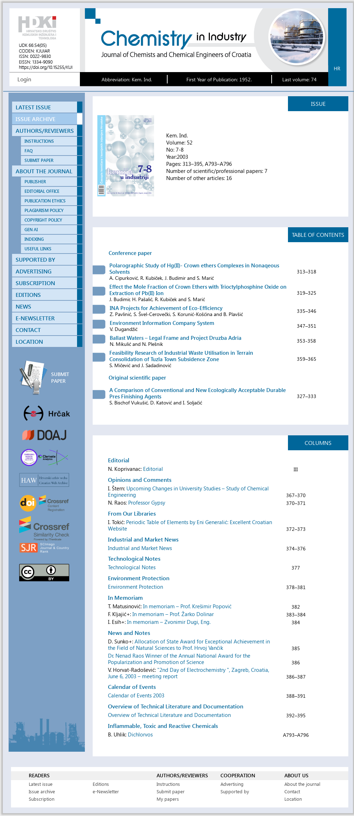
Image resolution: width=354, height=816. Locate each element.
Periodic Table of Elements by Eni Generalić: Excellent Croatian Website (190, 525)
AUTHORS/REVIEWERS (45, 130)
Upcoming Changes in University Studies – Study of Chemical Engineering (188, 491)
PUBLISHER (35, 181)
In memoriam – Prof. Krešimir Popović (187, 606)
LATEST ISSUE (33, 107)
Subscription (41, 799)
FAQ (28, 150)
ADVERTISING (33, 271)
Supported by (234, 791)
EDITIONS (28, 294)
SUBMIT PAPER (38, 160)
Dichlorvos (140, 734)
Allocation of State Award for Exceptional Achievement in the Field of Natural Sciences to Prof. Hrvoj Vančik (189, 644)
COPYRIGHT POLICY (43, 220)
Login (24, 79)
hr (337, 68)
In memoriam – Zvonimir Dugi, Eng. (169, 621)
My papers (168, 799)
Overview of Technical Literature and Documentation (169, 714)
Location (293, 799)
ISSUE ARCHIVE (35, 119)
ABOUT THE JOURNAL (44, 171)
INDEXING (34, 239)
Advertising (232, 784)
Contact (292, 791)
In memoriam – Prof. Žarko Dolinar (173, 614)
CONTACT (28, 329)
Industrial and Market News (140, 547)
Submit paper (171, 791)
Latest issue (41, 784)
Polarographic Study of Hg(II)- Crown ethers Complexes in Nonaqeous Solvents (194, 268)
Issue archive (42, 791)
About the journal (302, 784)
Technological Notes (132, 567)
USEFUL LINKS (37, 248)
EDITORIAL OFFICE (41, 191)
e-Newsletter (106, 791)
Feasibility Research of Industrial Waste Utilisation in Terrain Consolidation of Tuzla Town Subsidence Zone (181, 356)
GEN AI (31, 229)
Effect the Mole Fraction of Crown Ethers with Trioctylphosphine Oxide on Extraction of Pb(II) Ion (198, 290)
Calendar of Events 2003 (136, 695)
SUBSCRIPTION (35, 283)
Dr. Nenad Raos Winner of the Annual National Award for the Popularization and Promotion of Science (179, 658)
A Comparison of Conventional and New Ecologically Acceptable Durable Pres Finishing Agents (197, 393)
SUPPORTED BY (35, 259)
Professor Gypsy (146, 502)
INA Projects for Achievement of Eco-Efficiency (166, 307)
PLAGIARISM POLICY (44, 210)
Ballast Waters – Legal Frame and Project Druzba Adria (175, 337)
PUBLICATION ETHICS (45, 200)
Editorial (153, 468)
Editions (101, 784)
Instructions (168, 784)
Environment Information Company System (162, 322)
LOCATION (29, 341)
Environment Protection (135, 586)
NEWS (23, 306)
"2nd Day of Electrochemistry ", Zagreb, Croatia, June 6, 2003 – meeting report (188, 673)
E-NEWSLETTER (35, 318)
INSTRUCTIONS (39, 141)
